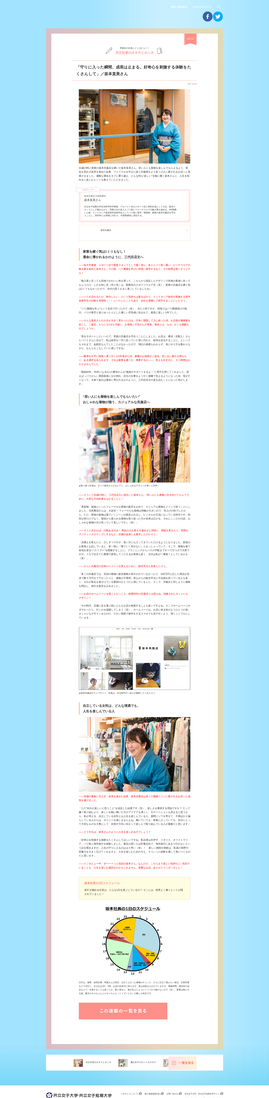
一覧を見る (216, 1051)
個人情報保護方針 (150, 1082)
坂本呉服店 (109, 229)
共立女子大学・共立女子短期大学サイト (201, 1082)
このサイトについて (127, 1082)
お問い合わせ (171, 1082)
